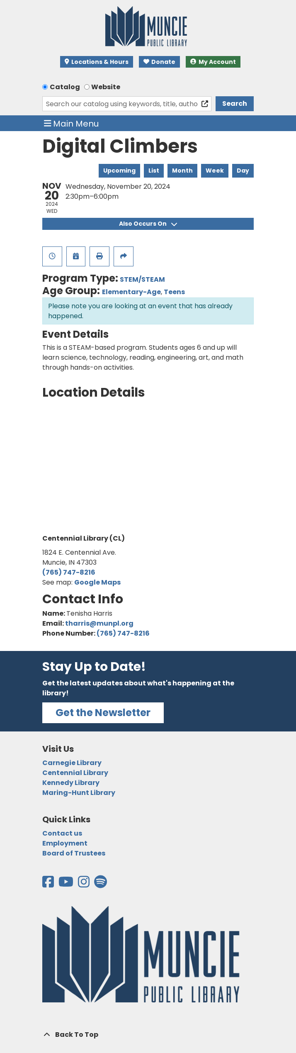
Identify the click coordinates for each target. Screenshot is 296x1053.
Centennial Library (75, 773)
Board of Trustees (73, 853)
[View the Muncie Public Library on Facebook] (48, 884)
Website (105, 87)
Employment (64, 843)
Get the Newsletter (103, 712)
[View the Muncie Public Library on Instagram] (84, 884)
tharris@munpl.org (99, 623)
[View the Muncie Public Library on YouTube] (66, 884)
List (153, 170)
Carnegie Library (72, 763)
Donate (159, 62)
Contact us (62, 833)
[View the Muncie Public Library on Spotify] (100, 884)
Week (215, 170)
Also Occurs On (148, 223)
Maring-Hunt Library (78, 792)
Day (243, 170)
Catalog (65, 87)
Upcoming (119, 170)
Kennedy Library (70, 782)
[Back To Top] (148, 1034)
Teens (174, 292)
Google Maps (97, 582)
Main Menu (71, 123)
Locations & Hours (97, 62)
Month (182, 170)
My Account (213, 62)
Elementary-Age (131, 292)
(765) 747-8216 (68, 572)
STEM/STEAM (142, 279)
